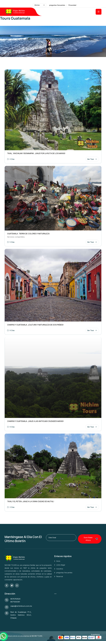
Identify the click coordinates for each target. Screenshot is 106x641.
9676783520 (15, 599)
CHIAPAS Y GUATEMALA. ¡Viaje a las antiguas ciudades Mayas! (35, 421)
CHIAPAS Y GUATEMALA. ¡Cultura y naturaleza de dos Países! (35, 324)
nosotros (59, 569)
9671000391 (15, 602)
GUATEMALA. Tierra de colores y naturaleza (28, 233)
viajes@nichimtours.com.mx (21, 606)
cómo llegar (60, 565)
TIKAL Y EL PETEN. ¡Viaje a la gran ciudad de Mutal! (30, 501)
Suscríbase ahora (91, 538)
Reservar (59, 576)
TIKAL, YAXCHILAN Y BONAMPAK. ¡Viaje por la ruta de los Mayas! (36, 153)
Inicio (58, 561)
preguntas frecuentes (57, 5)
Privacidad (72, 5)
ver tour (90, 159)
